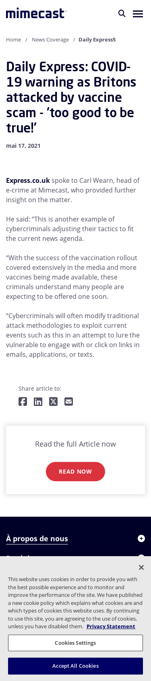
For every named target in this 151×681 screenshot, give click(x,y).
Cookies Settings (75, 642)
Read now (75, 471)
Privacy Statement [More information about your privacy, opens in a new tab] (111, 626)
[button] (138, 13)
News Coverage (50, 39)
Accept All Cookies (75, 665)
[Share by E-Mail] (68, 402)
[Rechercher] (122, 13)
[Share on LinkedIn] (38, 402)
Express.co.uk (28, 180)
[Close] (141, 567)
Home (13, 39)
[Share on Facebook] (23, 402)
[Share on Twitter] (53, 402)
